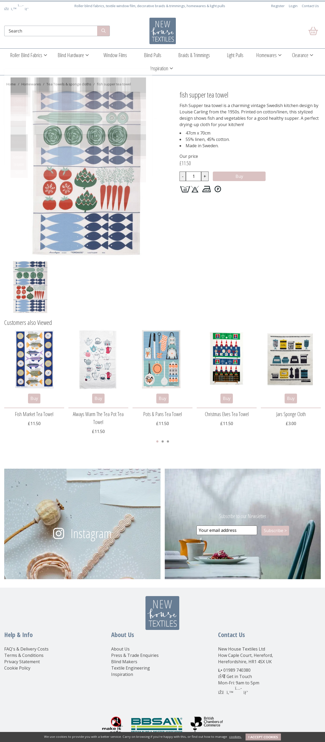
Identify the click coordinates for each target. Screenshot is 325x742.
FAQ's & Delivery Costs (26, 649)
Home (11, 84)
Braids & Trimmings (194, 55)
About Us (120, 649)
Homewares (266, 55)
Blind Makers (124, 662)
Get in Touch (239, 676)
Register (278, 5)
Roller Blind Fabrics (26, 55)
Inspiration (159, 68)
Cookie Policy (17, 668)
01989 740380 (237, 670)
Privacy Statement (22, 662)
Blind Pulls (152, 55)
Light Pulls (235, 55)
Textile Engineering (130, 668)
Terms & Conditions (24, 655)
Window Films (115, 55)
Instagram (91, 533)
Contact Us (310, 5)
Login (293, 5)
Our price (189, 156)
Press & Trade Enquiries (135, 655)
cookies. (235, 737)
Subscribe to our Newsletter (242, 516)
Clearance (300, 55)
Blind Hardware (71, 55)
